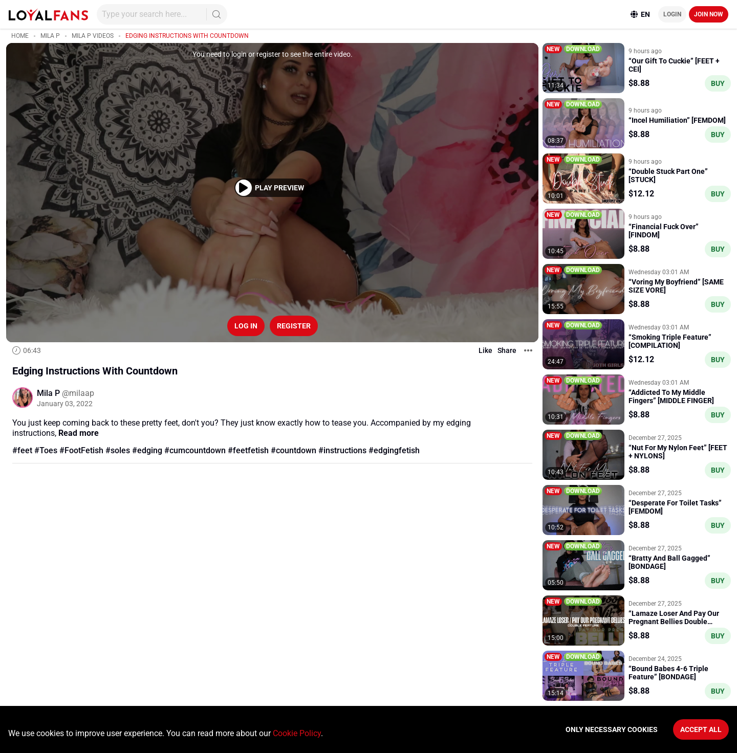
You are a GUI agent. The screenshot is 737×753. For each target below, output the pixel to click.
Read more (78, 433)
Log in (245, 326)
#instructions (342, 450)
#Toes (45, 450)
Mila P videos (93, 35)
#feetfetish (248, 450)
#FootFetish (81, 450)
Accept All (701, 729)
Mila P (50, 35)
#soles (117, 450)
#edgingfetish (394, 450)
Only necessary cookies (612, 729)
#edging (147, 450)
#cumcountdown (195, 450)
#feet (22, 450)
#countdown (293, 450)
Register (294, 326)
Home (20, 35)
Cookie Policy (297, 733)
